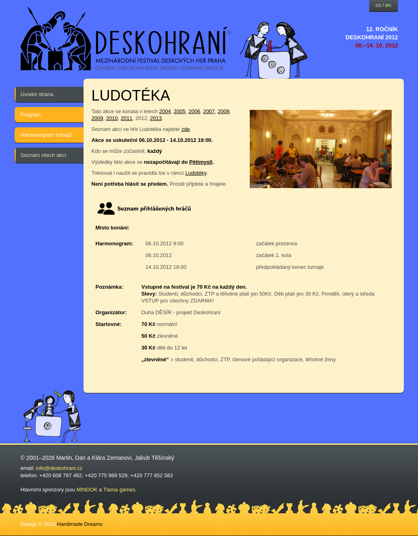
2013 (156, 118)
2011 (127, 118)
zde (185, 129)
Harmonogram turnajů (46, 135)
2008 (223, 111)
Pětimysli (200, 162)
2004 (165, 111)
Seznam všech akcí (43, 155)
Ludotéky (195, 173)
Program (31, 114)
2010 (112, 118)
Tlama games (119, 490)
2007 (209, 111)
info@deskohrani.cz (59, 468)
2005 (180, 111)
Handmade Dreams (80, 524)
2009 (97, 118)
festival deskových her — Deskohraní (126, 38)
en (388, 5)
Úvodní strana (37, 94)
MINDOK (87, 490)
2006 (194, 111)
